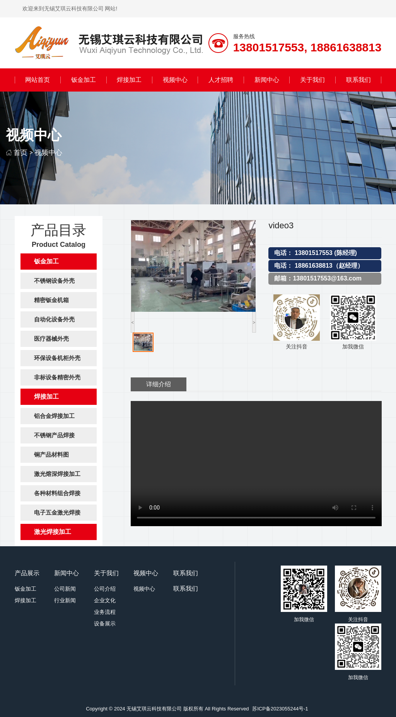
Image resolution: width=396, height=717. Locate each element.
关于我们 (312, 79)
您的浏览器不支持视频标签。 (256, 463)
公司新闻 (65, 589)
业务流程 (105, 612)
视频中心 (175, 79)
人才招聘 (220, 79)
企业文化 (105, 600)
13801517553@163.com (327, 278)
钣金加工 (83, 79)
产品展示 (27, 573)
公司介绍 (105, 589)
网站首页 (37, 79)
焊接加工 (129, 79)
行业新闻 (65, 600)
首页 (20, 152)
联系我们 (358, 79)
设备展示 (105, 623)
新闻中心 (266, 79)
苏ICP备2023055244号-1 (280, 709)
